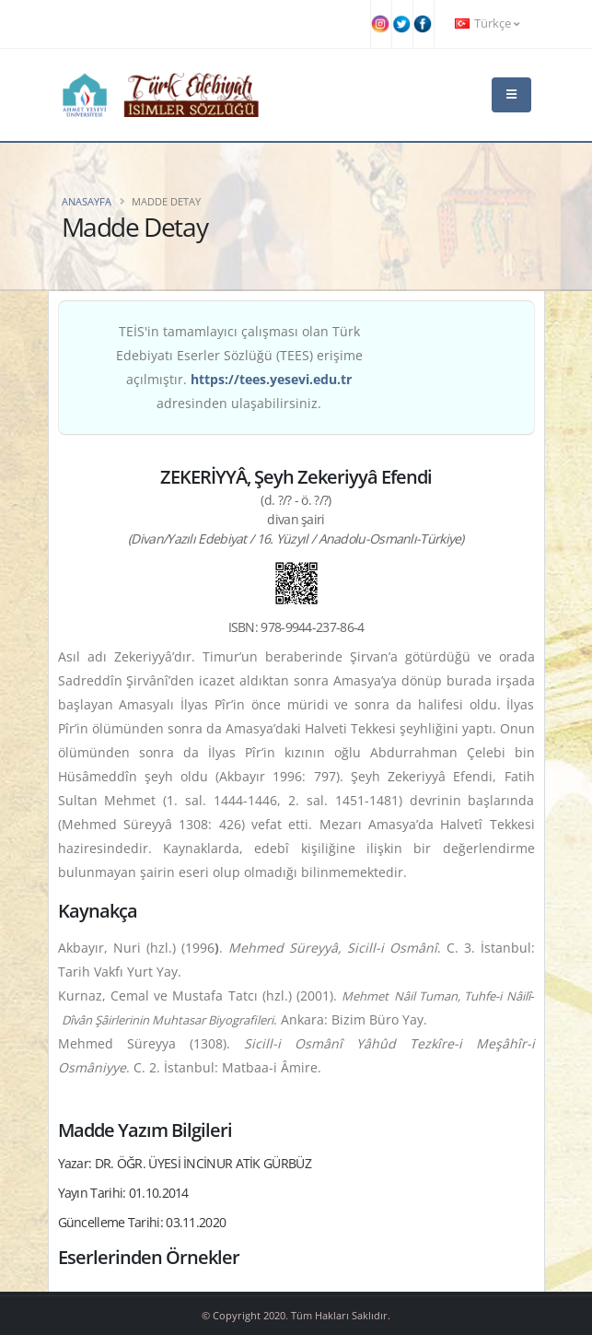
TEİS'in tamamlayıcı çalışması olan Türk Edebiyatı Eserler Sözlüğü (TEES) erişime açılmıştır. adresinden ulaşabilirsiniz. (239, 367)
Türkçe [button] (487, 23)
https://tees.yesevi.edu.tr (271, 379)
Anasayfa (86, 201)
